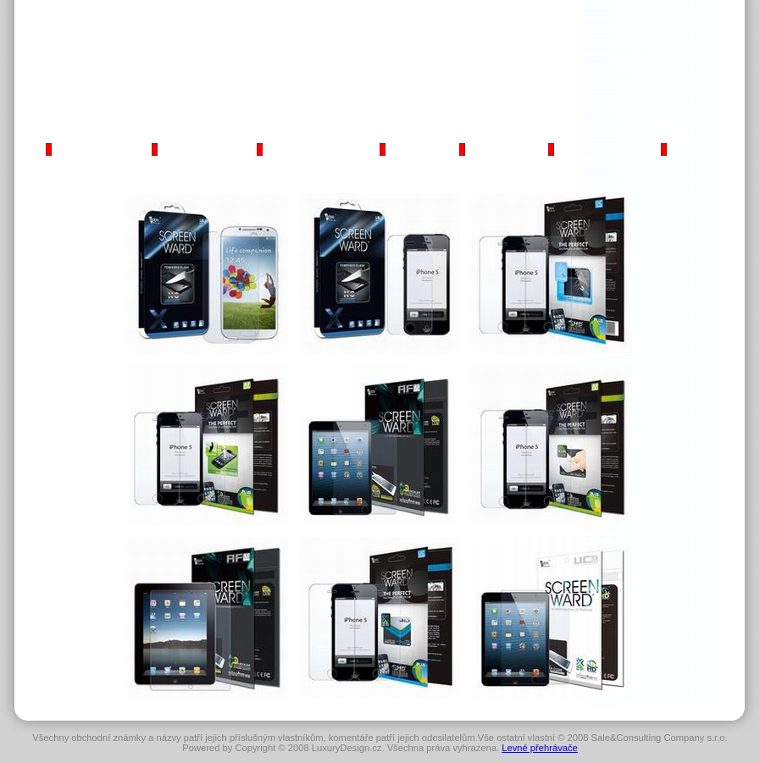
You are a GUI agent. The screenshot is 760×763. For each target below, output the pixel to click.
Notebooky (413, 148)
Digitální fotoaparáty (600, 148)
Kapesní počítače (92, 148)
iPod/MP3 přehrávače (311, 148)
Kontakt (689, 148)
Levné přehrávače (540, 748)
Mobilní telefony (195, 148)
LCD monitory (499, 148)
